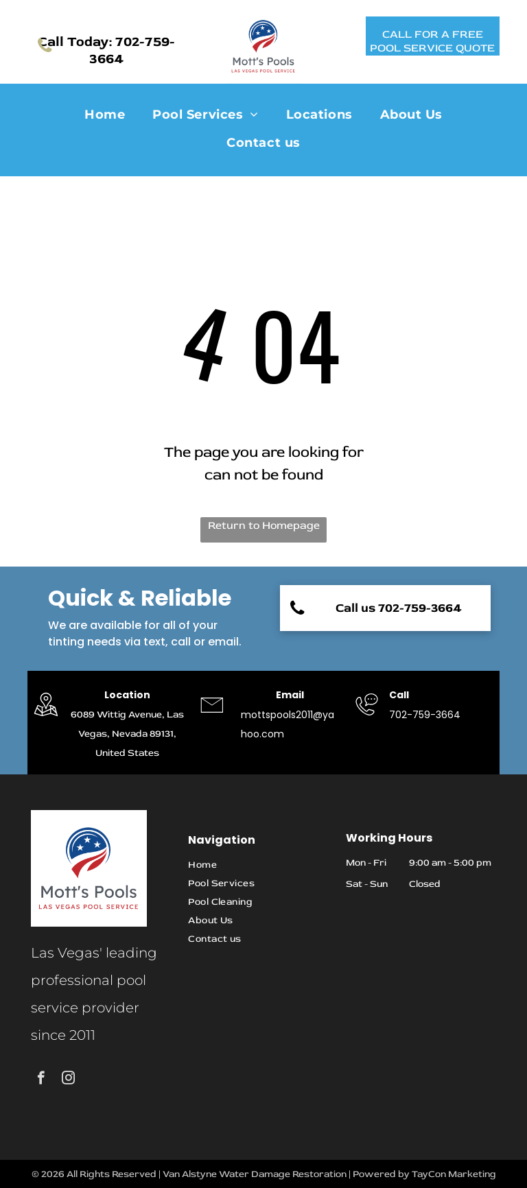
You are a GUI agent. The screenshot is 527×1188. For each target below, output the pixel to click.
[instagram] (68, 1079)
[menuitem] (105, 116)
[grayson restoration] (46, 717)
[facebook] (41, 1079)
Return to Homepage (264, 525)
